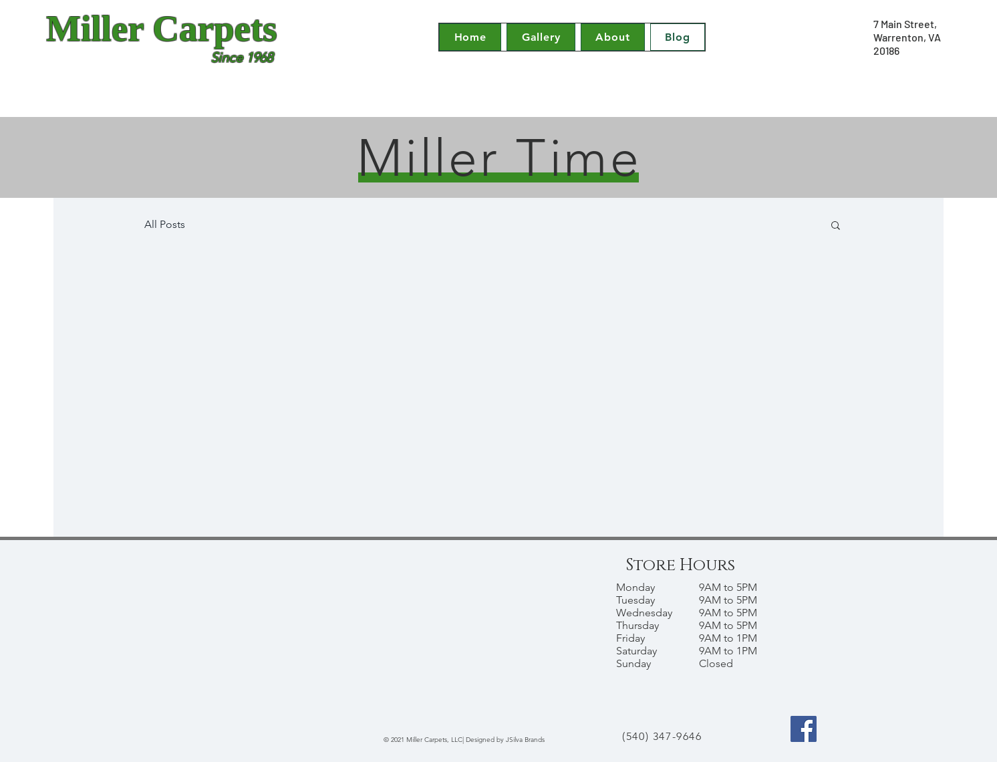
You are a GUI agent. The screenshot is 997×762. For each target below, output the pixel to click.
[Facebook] (804, 729)
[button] (835, 226)
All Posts (164, 224)
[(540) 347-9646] (663, 737)
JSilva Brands (525, 739)
